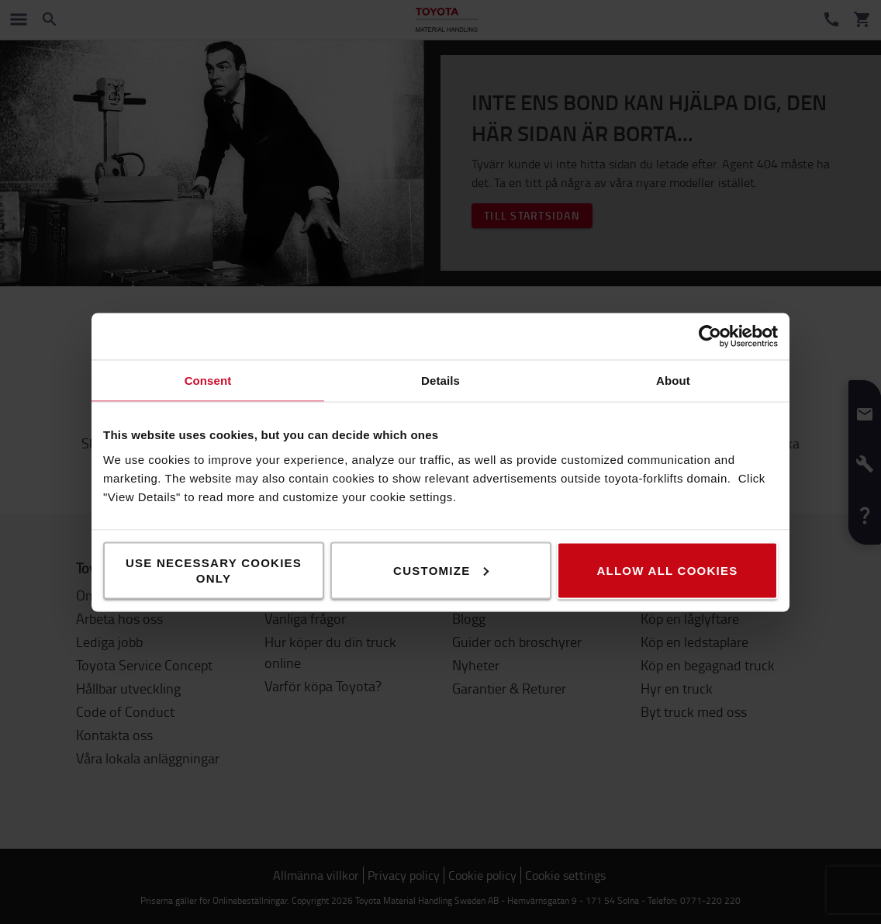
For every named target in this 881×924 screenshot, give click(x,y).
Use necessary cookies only (214, 569)
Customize (441, 569)
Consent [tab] (208, 379)
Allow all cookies (667, 569)
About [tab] (673, 379)
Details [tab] (440, 379)
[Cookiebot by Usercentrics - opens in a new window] (710, 336)
